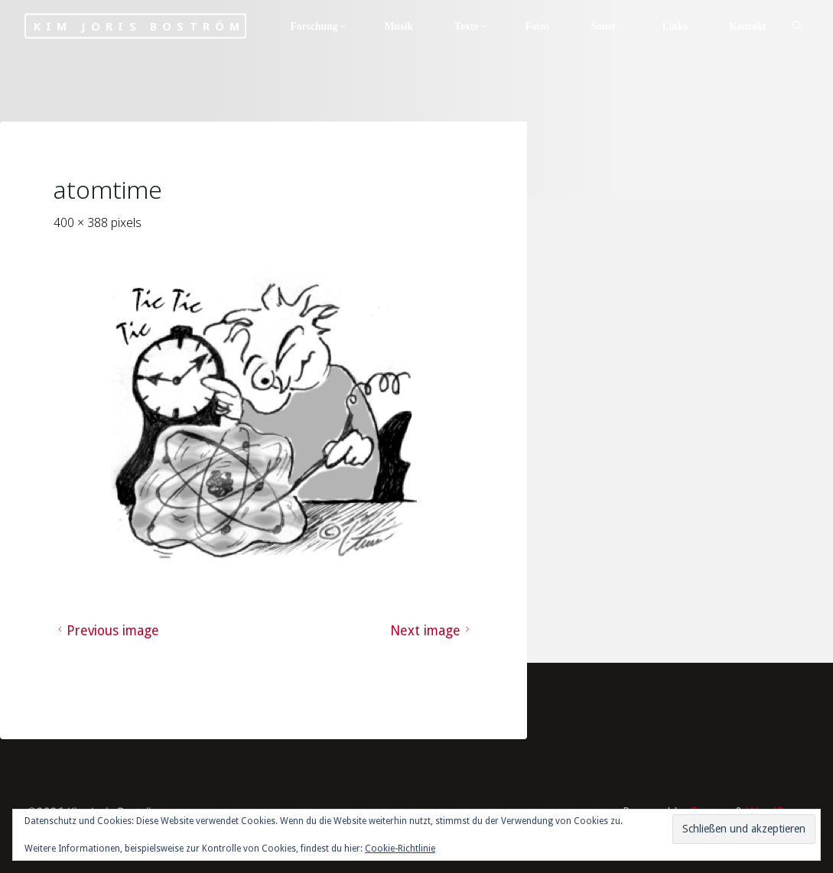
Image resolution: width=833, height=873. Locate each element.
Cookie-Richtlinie (400, 848)
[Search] (797, 26)
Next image (432, 630)
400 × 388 (82, 222)
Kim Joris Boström (139, 26)
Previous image (107, 630)
